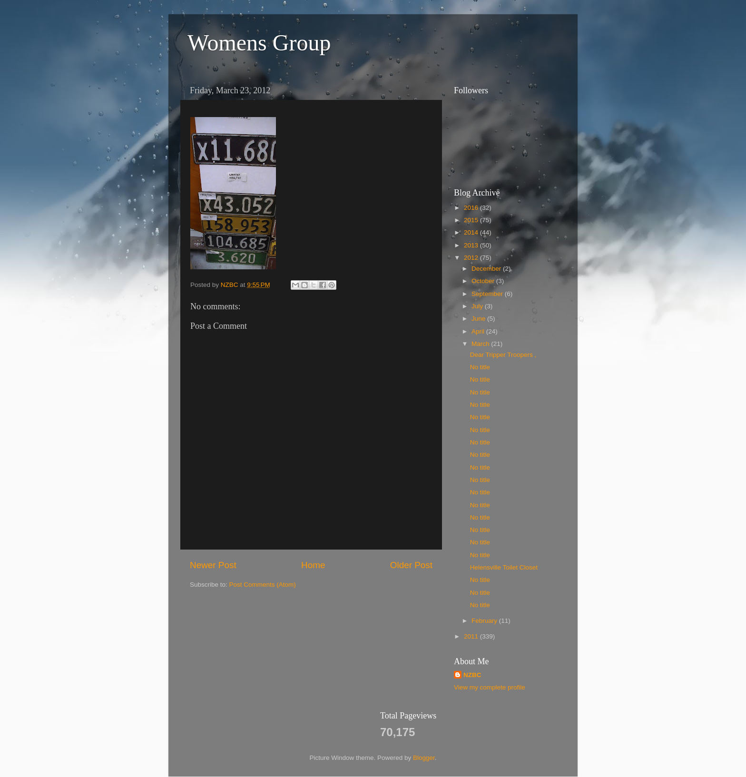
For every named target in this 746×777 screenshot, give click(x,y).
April (478, 331)
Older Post (411, 565)
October (483, 281)
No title (480, 367)
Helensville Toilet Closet (504, 567)
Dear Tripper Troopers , (503, 354)
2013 (472, 245)
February (485, 620)
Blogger (424, 757)
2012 (472, 257)
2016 (472, 207)
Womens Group (259, 42)
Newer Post (213, 565)
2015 (472, 220)
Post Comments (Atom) (262, 584)
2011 (472, 636)
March (481, 343)
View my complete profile (489, 687)
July (478, 306)
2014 (472, 232)
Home (313, 565)
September (488, 293)
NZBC (472, 675)
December (487, 268)
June (479, 318)
